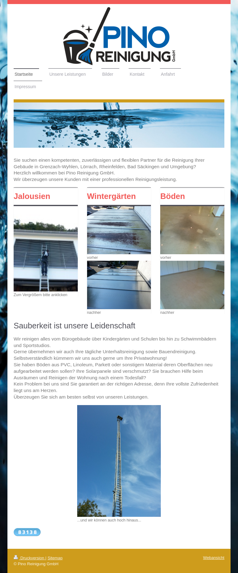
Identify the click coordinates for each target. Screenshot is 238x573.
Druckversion (29, 558)
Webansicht (213, 557)
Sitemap (54, 558)
